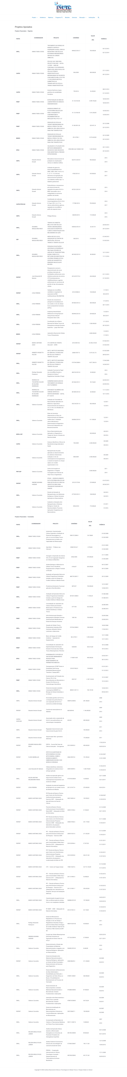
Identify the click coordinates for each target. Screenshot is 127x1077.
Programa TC (59, 17)
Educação (82, 17)
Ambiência (43, 17)
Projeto (34, 17)
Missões (67, 17)
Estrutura (74, 17)
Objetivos (50, 17)
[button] (36, 17)
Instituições (92, 17)
